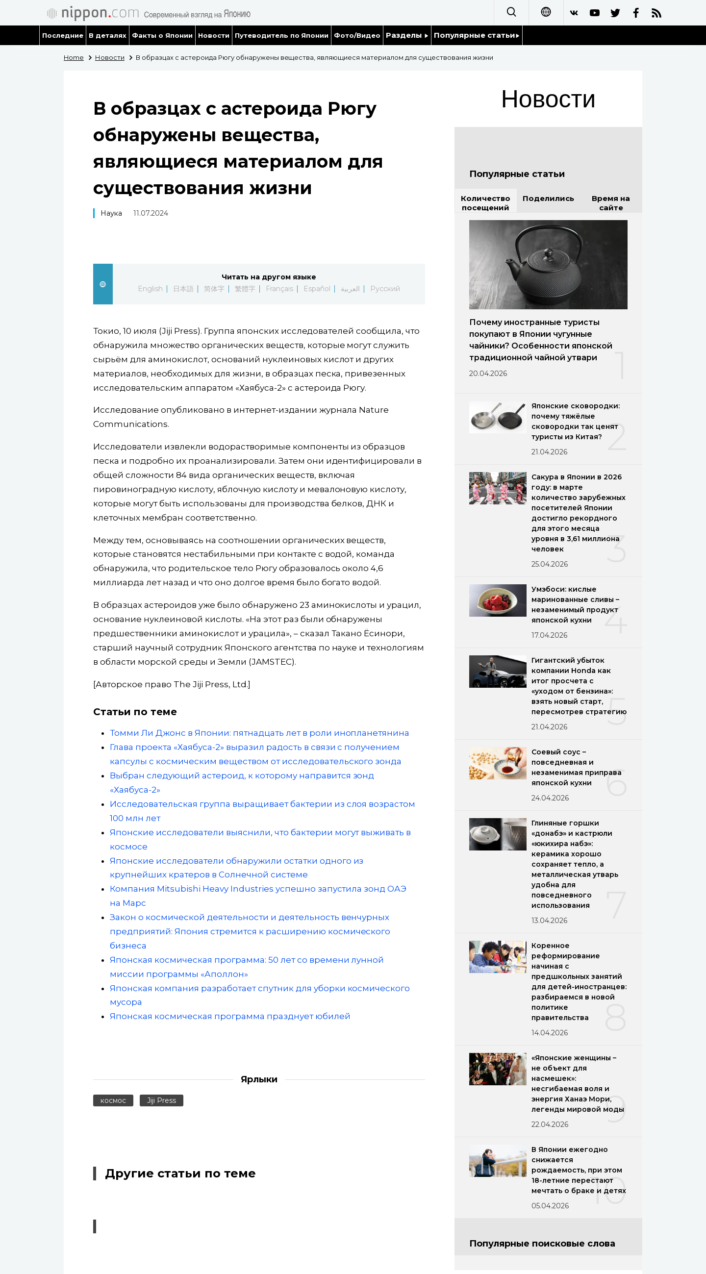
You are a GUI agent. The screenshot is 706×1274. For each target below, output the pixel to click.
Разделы (407, 35)
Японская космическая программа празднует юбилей (230, 1016)
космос (113, 1100)
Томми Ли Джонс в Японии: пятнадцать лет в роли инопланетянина (259, 733)
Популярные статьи (477, 35)
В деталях (107, 35)
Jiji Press (161, 1100)
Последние (62, 35)
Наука (111, 213)
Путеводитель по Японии (282, 35)
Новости (213, 35)
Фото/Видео (357, 35)
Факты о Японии (162, 35)
